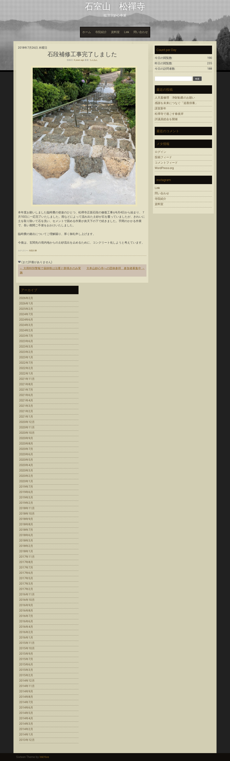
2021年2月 (26, 411)
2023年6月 (26, 341)
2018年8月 (26, 524)
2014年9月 (26, 691)
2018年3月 (26, 540)
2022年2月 (26, 368)
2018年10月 (27, 513)
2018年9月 (26, 519)
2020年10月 (27, 432)
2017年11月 (27, 556)
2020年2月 (26, 476)
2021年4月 (26, 400)
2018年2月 (26, 546)
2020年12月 (27, 422)
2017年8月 (26, 562)
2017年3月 (26, 583)
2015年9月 (26, 653)
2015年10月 (27, 648)
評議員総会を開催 (166, 119)
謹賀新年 (160, 108)
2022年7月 (26, 362)
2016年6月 (26, 621)
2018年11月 (27, 508)
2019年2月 (26, 503)
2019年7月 (26, 486)
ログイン (160, 152)
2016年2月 (26, 632)
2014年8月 (26, 696)
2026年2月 (26, 298)
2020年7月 (26, 449)
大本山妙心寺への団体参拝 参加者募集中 (115, 268)
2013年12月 (27, 740)
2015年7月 (26, 659)
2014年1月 (26, 734)
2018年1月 (26, 551)
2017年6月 (26, 573)
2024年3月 (26, 325)
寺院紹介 (101, 32)
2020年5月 (26, 459)
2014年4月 (26, 718)
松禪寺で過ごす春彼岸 (169, 113)
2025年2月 (26, 309)
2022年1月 (26, 373)
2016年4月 (26, 626)
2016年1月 (26, 637)
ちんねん (94, 60)
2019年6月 (26, 492)
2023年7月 (26, 335)
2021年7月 (26, 389)
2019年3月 (26, 497)
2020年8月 (26, 443)
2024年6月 (26, 319)
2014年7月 (26, 702)
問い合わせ (141, 32)
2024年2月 (26, 330)
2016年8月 (26, 610)
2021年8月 (26, 384)
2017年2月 (26, 589)
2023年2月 (26, 352)
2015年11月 (27, 643)
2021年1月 (26, 416)
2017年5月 (26, 578)
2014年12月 (27, 680)
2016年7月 (26, 616)
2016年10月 (27, 600)
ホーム (86, 32)
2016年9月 (26, 605)
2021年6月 (26, 395)
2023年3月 (26, 346)
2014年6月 (26, 707)
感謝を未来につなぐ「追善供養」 (176, 103)
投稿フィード (163, 157)
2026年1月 (26, 303)
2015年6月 (26, 664)
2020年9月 (26, 438)
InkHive (44, 757)
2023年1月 (26, 357)
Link (126, 32)
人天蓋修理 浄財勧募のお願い (175, 97)
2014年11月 (27, 686)
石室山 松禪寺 (115, 6)
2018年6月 (26, 535)
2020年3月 (26, 470)
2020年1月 (26, 481)
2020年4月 (26, 465)
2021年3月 (26, 406)
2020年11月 (27, 427)
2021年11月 (27, 379)
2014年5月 (26, 713)
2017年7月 (26, 567)
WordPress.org (164, 168)
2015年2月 (26, 675)
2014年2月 (26, 729)
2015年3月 (26, 670)
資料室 (115, 32)
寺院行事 (33, 250)
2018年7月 (26, 529)
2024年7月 (26, 314)
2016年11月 (27, 594)
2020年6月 (26, 454)
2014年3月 (26, 723)
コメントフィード (166, 162)
